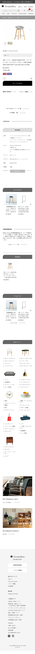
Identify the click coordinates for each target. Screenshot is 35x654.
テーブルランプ (24, 385)
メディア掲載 (11, 587)
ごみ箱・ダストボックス (26, 430)
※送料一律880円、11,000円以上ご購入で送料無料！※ (17, 2)
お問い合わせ (11, 629)
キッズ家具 (8, 390)
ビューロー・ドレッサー (10, 456)
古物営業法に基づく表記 (15, 623)
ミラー (22, 427)
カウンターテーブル (26, 369)
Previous (5, 31)
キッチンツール (24, 408)
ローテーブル (24, 364)
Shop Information (13, 585)
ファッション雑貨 (10, 430)
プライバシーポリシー (14, 621)
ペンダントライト (25, 383)
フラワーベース (9, 413)
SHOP (25, 7)
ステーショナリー (10, 432)
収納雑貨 (23, 434)
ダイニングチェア (10, 362)
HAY (5, 58)
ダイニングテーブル (26, 362)
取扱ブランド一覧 (14, 248)
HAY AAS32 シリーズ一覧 (13, 112)
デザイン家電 (24, 411)
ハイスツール (25, 17)
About (9, 582)
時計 (6, 404)
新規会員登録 (17, 568)
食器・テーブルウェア (26, 405)
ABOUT (20, 7)
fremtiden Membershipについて (16, 613)
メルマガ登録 (17, 574)
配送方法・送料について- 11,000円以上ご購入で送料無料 (17, 608)
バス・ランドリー (25, 413)
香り (6, 411)
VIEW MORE (13, 326)
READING (30, 7)
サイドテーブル (24, 367)
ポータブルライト (25, 388)
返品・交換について (13, 616)
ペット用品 (23, 436)
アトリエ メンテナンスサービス (17, 611)
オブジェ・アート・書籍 (10, 407)
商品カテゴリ (11, 17)
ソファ (7, 383)
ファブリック (9, 427)
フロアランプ (24, 390)
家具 (18, 17)
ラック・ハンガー (10, 388)
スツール (7, 367)
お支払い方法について (14, 605)
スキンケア (8, 434)
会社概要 (10, 589)
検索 (18, 11)
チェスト (7, 453)
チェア (7, 459)
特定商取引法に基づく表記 (15, 618)
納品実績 (10, 633)
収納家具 (7, 385)
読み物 (5, 537)
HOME (4, 17)
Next (30, 31)
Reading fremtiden (13, 597)
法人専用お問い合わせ (14, 636)
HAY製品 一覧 (14, 116)
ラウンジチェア (9, 364)
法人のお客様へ (7, 506)
